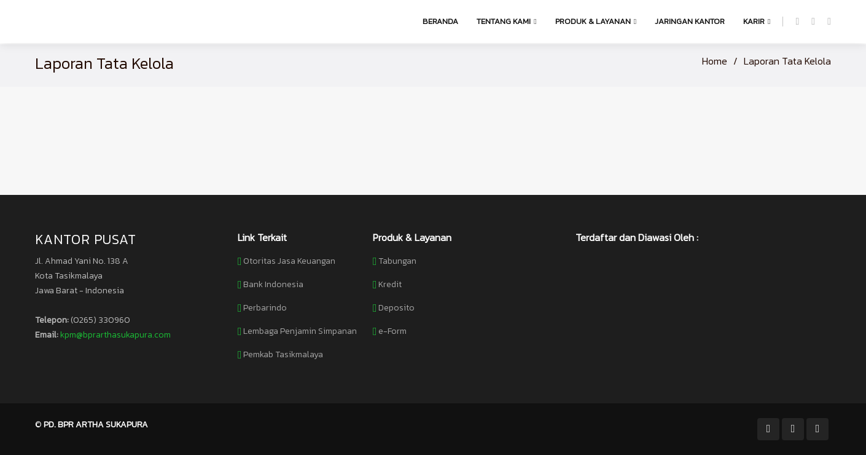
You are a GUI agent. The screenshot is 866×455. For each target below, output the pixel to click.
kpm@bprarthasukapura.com (115, 334)
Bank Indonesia (273, 284)
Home (714, 60)
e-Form (392, 331)
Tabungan (397, 261)
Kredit (390, 284)
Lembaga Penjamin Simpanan (300, 331)
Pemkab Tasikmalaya (283, 354)
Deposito (396, 308)
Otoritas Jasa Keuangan (289, 261)
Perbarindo (265, 308)
